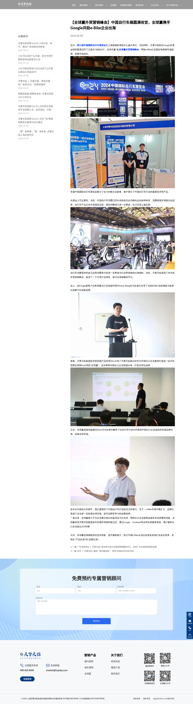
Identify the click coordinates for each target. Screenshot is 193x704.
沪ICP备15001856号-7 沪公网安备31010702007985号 (84, 698)
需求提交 (96, 621)
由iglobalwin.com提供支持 (163, 698)
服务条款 (146, 698)
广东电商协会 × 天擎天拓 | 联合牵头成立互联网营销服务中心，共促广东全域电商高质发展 (117, 547)
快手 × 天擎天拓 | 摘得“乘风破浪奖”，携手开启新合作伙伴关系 (105, 551)
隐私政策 (136, 698)
